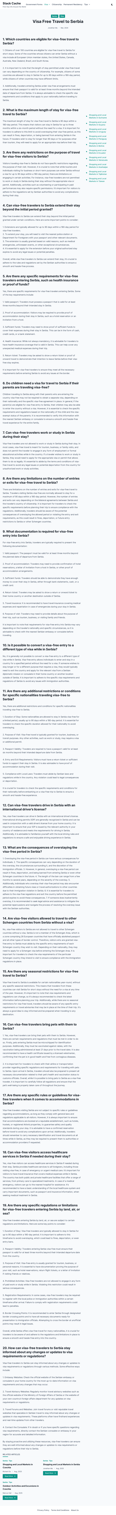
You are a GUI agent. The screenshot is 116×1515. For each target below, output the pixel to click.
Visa (47, 4)
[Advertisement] (98, 77)
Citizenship (57, 4)
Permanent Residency (73, 4)
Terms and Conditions (60, 1510)
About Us (75, 1510)
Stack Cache (12, 3)
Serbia (54, 16)
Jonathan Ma (52, 28)
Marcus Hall (7, 1493)
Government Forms (34, 4)
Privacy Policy (43, 1510)
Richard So (7, 1471)
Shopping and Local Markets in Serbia (61, 1464)
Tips (87, 4)
